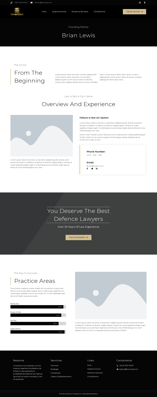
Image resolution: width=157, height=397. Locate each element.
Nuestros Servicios (80, 12)
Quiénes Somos (59, 12)
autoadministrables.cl (90, 394)
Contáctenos (99, 12)
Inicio (44, 12)
